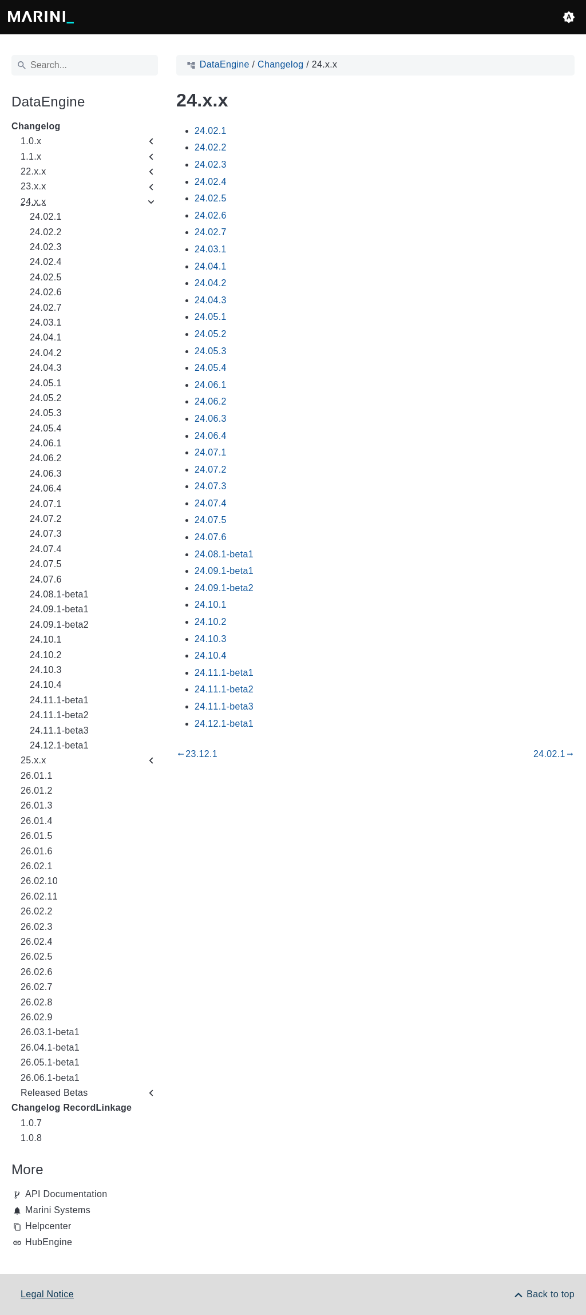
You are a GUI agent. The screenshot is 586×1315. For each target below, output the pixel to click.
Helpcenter (48, 1226)
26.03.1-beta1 (50, 1032)
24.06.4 (46, 488)
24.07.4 (46, 549)
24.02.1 (46, 216)
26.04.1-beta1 (50, 1047)
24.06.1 (46, 443)
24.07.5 (46, 564)
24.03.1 (46, 322)
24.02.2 (46, 232)
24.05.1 (46, 383)
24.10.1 (46, 639)
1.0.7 (31, 1123)
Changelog (36, 126)
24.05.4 (46, 428)
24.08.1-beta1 (59, 594)
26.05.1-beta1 (50, 1062)
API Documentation (66, 1194)
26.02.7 (37, 987)
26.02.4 (37, 941)
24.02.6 (46, 292)
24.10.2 (46, 655)
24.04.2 (46, 353)
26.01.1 (37, 776)
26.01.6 (37, 851)
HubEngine (48, 1242)
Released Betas (54, 1093)
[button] (569, 17)
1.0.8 (31, 1138)
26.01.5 (37, 836)
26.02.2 (37, 911)
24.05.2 (46, 398)
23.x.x (33, 186)
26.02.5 (37, 956)
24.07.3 (46, 533)
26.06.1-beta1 (50, 1078)
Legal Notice (47, 1294)
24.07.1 (46, 504)
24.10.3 (46, 670)
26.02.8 (37, 1002)
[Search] (84, 65)
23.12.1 (196, 754)
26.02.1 (37, 866)
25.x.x (33, 760)
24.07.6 (46, 579)
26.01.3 (37, 805)
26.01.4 (37, 821)
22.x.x (33, 171)
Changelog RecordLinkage (71, 1107)
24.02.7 (46, 307)
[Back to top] (544, 1294)
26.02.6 (37, 972)
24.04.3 (46, 368)
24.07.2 (46, 519)
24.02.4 (46, 262)
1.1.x (31, 156)
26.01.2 (37, 790)
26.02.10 (39, 881)
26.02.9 (37, 1017)
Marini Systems (57, 1210)
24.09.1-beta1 (59, 609)
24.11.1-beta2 (59, 715)
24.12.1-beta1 (59, 745)
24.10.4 (46, 685)
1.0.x (31, 141)
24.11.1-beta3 (59, 730)
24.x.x (33, 202)
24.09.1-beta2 (59, 624)
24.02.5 (46, 277)
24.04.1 (46, 337)
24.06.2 (46, 458)
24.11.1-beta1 (59, 700)
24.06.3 (46, 473)
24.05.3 (46, 413)
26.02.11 (39, 896)
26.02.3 (37, 927)
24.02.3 (46, 247)
